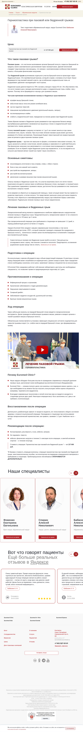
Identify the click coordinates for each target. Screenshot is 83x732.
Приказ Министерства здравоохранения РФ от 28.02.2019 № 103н (41, 703)
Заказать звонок (61, 646)
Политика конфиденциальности (41, 708)
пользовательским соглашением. (17, 729)
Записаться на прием (67, 6)
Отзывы (32, 641)
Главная (11, 12)
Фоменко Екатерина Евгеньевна (10, 523)
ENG (79, 1)
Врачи (54, 6)
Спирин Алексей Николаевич (46, 523)
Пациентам (33, 638)
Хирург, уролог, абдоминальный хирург (52, 530)
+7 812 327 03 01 (70, 1)
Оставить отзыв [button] (41, 652)
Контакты (58, 630)
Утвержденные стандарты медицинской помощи (41, 700)
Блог (5, 630)
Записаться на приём (68, 50)
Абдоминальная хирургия (29, 12)
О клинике (33, 630)
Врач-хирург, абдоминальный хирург (16, 530)
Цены (6, 641)
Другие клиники (8, 1)
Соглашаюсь (70, 728)
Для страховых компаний (13, 645)
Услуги (47, 6)
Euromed (8, 617)
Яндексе (39, 562)
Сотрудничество (9, 634)
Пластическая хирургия (31, 6)
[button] (71, 473)
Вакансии (7, 638)
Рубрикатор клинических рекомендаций (41, 701)
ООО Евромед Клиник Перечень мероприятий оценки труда (41, 706)
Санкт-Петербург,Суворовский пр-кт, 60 (61, 634)
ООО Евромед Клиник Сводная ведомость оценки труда (41, 705)
